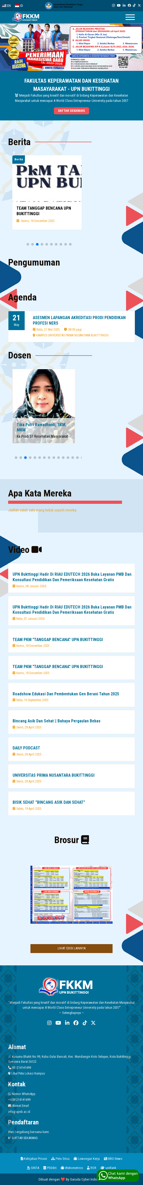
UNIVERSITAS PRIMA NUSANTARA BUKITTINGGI (53, 775)
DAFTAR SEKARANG (23, 1138)
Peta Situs (60, 1159)
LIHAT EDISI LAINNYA (72, 948)
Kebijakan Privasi (34, 1159)
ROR (91, 1168)
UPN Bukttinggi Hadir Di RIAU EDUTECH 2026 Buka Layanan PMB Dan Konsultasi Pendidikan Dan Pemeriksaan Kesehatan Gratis (72, 577)
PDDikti (50, 1168)
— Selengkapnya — (71, 1013)
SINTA (33, 1168)
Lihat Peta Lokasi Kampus (26, 1073)
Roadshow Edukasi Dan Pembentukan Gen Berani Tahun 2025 (66, 693)
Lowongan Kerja (87, 1159)
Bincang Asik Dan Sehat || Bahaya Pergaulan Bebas (56, 720)
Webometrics (72, 1168)
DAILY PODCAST (26, 747)
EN (6, 6)
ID (19, 6)
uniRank (108, 1168)
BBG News (113, 1159)
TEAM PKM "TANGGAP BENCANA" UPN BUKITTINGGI (58, 639)
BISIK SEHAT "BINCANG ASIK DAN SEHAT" (49, 802)
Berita (18, 159)
